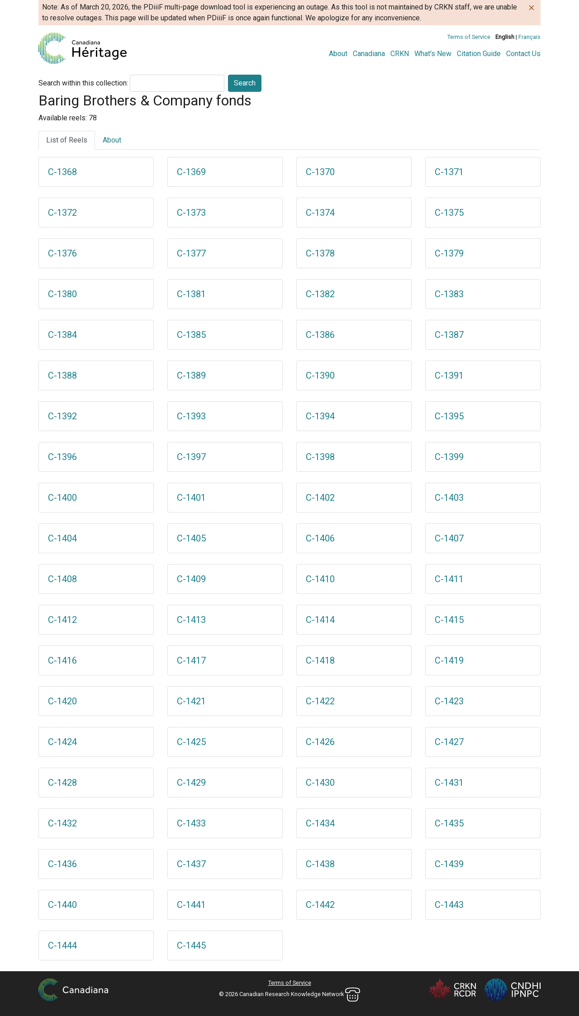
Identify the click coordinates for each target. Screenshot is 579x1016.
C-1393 (191, 416)
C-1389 (191, 375)
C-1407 (449, 538)
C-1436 (62, 864)
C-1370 (320, 171)
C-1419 (449, 660)
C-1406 (320, 538)
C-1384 (62, 334)
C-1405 (191, 538)
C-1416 (62, 660)
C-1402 (320, 497)
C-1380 (62, 294)
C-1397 (191, 456)
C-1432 (62, 823)
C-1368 (62, 171)
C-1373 (191, 212)
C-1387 (449, 334)
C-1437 (191, 864)
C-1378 (320, 253)
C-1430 (320, 782)
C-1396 (62, 456)
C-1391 (449, 375)
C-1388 (62, 375)
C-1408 (62, 579)
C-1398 (320, 456)
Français (529, 36)
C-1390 (320, 375)
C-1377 (191, 253)
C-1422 (320, 701)
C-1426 (320, 741)
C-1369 (191, 171)
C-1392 (62, 416)
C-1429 (191, 782)
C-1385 (191, 334)
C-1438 (320, 864)
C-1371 (449, 171)
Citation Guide (479, 53)
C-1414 (320, 619)
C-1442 (320, 904)
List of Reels (66, 140)
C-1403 (449, 497)
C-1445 (191, 945)
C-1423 (449, 701)
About (338, 53)
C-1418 (320, 660)
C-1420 (62, 701)
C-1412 (62, 619)
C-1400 (62, 497)
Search (245, 83)
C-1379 (449, 253)
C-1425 (191, 741)
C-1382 (320, 294)
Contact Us (523, 53)
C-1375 (449, 212)
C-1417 (191, 660)
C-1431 (449, 782)
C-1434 (320, 823)
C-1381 (191, 294)
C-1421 (191, 701)
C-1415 (449, 619)
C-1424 (62, 741)
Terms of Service (468, 36)
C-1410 (320, 579)
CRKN (399, 53)
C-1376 (62, 253)
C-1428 (62, 782)
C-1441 (191, 904)
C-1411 (449, 579)
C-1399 (449, 456)
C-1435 (449, 823)
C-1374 (320, 212)
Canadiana (369, 53)
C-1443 (449, 904)
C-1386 (320, 334)
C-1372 (62, 212)
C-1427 (449, 741)
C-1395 (449, 416)
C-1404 (62, 538)
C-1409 (191, 579)
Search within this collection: (83, 83)
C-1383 (449, 294)
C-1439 (449, 864)
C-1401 (191, 497)
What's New (432, 53)
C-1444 (62, 945)
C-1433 (191, 823)
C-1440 (62, 904)
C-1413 (191, 619)
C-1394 (320, 416)
